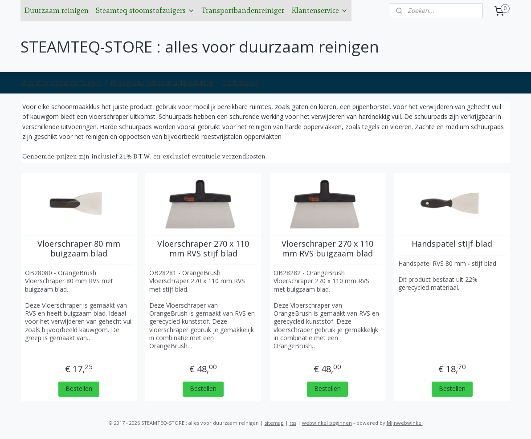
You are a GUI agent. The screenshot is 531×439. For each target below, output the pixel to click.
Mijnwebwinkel (405, 422)
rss (293, 422)
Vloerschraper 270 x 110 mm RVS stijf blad (203, 248)
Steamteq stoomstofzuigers (145, 10)
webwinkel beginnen (327, 422)
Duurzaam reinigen (56, 10)
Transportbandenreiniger (243, 10)
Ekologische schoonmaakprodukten (161, 82)
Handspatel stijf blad (452, 244)
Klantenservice (319, 10)
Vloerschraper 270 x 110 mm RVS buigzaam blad (328, 248)
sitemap (274, 422)
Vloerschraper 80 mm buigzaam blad (78, 248)
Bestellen (78, 388)
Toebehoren (240, 82)
